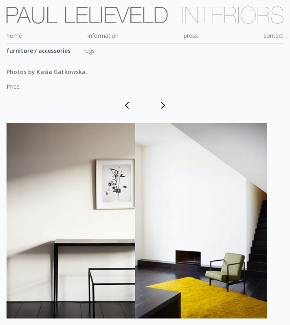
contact (273, 35)
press (191, 35)
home (14, 35)
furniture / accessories (38, 51)
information (103, 35)
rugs (89, 51)
